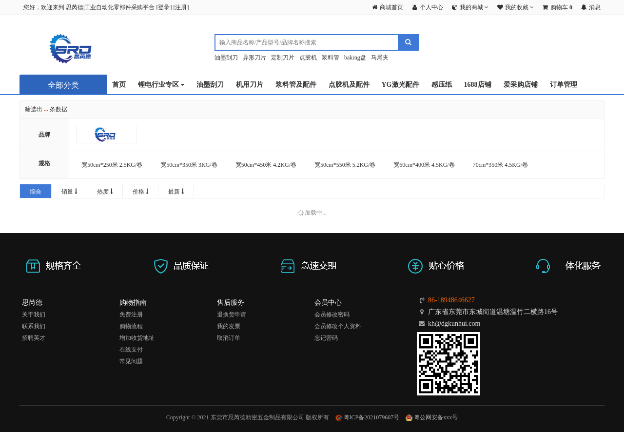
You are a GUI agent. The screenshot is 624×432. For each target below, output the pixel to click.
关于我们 (33, 314)
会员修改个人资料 (337, 326)
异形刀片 (254, 57)
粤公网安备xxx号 (432, 417)
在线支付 (131, 349)
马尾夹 (380, 57)
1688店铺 (477, 84)
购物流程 (131, 326)
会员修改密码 (332, 314)
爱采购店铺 (521, 84)
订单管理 (563, 84)
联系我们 (33, 326)
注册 (181, 7)
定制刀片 (282, 57)
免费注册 (131, 314)
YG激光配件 (400, 84)
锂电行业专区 (161, 85)
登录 (164, 7)
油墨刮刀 (226, 57)
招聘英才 (33, 337)
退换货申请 (231, 314)
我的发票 (228, 326)
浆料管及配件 (295, 84)
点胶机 (308, 57)
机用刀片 (249, 84)
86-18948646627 (451, 300)
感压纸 (441, 84)
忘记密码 (326, 337)
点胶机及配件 (349, 84)
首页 (119, 84)
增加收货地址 (137, 337)
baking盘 (355, 57)
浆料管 (330, 57)
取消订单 (228, 337)
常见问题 (131, 361)
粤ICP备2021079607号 (367, 417)
